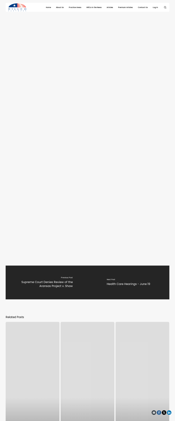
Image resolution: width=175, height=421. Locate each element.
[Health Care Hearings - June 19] (128, 282)
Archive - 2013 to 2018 (87, 23)
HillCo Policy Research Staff (91, 46)
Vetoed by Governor (46, 229)
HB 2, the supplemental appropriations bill (73, 205)
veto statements (72, 229)
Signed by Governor (46, 222)
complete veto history (94, 243)
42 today (67, 236)
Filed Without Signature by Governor (55, 225)
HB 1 (71, 154)
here (113, 198)
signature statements (77, 222)
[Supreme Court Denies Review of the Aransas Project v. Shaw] (47, 282)
